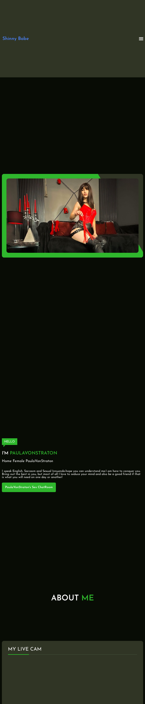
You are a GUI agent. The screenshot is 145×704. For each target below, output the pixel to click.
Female (19, 461)
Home (7, 461)
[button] (141, 38)
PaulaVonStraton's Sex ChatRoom (29, 487)
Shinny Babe (15, 38)
